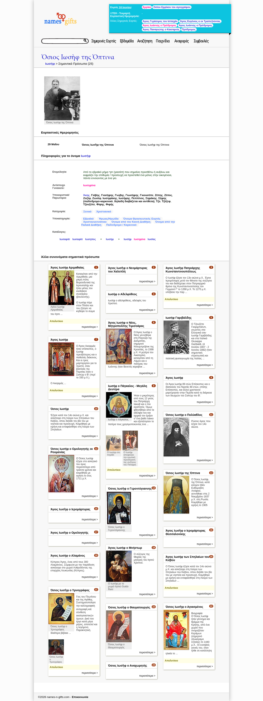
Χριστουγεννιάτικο (95, 221)
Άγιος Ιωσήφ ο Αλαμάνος (68, 555)
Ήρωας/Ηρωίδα (109, 218)
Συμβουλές (201, 41)
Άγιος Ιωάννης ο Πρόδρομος (159, 25)
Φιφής (109, 204)
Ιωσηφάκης (110, 198)
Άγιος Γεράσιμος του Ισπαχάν (160, 21)
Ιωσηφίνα (89, 185)
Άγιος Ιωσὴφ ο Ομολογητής (69, 532)
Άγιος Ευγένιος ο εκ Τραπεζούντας (200, 21)
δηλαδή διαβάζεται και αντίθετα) (134, 201)
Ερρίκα (147, 7)
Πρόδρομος (189, 29)
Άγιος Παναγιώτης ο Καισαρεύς (161, 29)
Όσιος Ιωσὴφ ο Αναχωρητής (127, 665)
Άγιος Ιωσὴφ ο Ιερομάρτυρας (70, 509)
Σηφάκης (151, 198)
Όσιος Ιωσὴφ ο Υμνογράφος (70, 590)
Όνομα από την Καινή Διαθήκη (130, 221)
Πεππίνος (138, 198)
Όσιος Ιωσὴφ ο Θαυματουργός (129, 607)
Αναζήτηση (144, 41)
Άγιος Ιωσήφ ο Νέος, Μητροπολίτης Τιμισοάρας (126, 324)
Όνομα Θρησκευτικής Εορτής (141, 218)
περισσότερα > (90, 327)
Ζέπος (168, 195)
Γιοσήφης (107, 195)
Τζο (158, 201)
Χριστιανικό (103, 211)
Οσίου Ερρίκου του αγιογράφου (171, 7)
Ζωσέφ (96, 198)
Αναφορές (181, 41)
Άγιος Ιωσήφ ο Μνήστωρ (125, 547)
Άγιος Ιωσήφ (59, 339)
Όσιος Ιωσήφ (60, 409)
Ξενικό (87, 211)
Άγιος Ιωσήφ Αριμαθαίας (67, 267)
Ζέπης (159, 195)
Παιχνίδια (163, 41)
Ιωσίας (152, 239)
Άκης (86, 195)
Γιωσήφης (132, 195)
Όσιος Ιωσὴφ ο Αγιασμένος (184, 606)
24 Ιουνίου (125, 7)
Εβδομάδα (127, 41)
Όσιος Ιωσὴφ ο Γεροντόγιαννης (130, 488)
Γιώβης (119, 195)
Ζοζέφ (87, 198)
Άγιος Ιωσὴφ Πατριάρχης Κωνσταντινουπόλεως (183, 269)
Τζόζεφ (166, 201)
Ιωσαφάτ (65, 239)
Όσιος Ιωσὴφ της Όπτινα (78, 57)
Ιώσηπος (90, 239)
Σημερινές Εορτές (103, 41)
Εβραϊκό (88, 218)
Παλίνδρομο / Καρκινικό (121, 224)
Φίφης (100, 204)
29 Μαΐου (53, 144)
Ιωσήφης (124, 198)
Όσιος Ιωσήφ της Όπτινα (183, 473)
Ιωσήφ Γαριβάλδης (178, 317)
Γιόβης (95, 195)
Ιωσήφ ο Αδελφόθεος (122, 294)
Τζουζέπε (89, 204)
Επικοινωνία (80, 697)
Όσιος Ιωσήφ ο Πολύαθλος (184, 414)
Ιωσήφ (50, 63)
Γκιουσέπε (146, 195)
